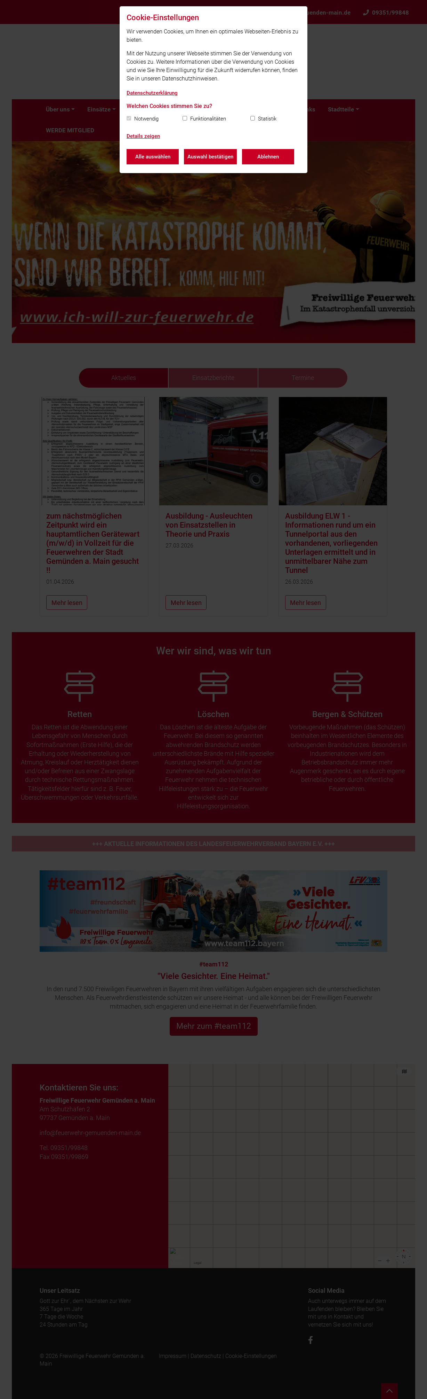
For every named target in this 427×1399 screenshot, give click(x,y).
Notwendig (146, 119)
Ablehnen (268, 157)
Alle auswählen (152, 157)
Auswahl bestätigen (210, 157)
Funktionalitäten (208, 119)
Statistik (267, 119)
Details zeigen (143, 136)
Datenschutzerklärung (152, 93)
